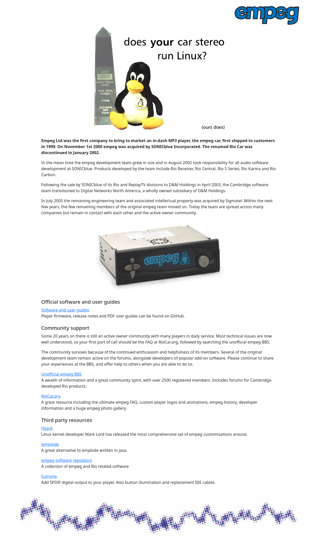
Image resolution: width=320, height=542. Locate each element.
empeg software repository (66, 460)
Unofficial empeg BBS (61, 374)
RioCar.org (50, 396)
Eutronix (49, 476)
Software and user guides (65, 310)
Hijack (46, 428)
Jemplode (50, 444)
